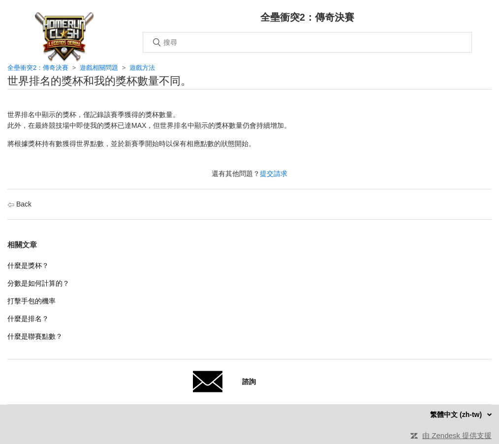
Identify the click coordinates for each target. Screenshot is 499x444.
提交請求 (273, 174)
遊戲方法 (142, 67)
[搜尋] (307, 42)
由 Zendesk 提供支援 (457, 435)
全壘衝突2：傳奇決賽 (37, 67)
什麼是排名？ (28, 319)
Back (19, 204)
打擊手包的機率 (31, 301)
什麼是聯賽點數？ (34, 336)
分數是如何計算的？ (38, 283)
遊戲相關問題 (99, 67)
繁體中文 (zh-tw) (457, 414)
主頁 (64, 36)
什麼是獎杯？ (28, 265)
